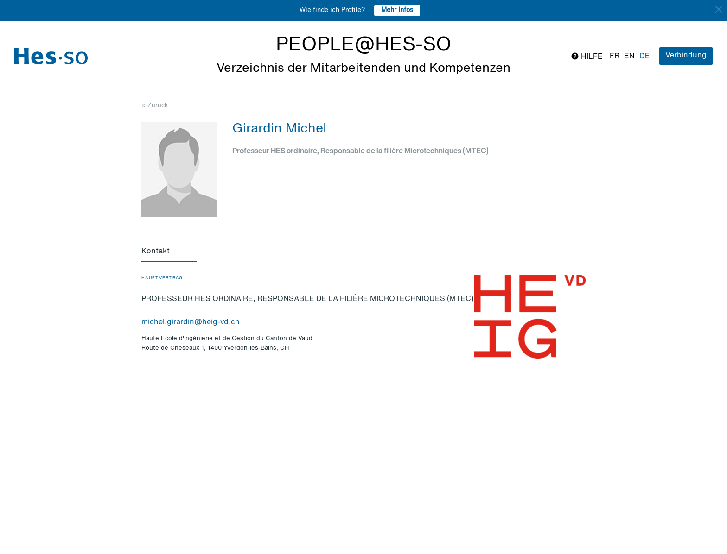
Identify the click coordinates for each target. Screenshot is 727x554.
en (629, 56)
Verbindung (686, 55)
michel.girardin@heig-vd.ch (190, 322)
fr (614, 56)
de (644, 56)
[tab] (169, 252)
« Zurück (154, 105)
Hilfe (587, 56)
